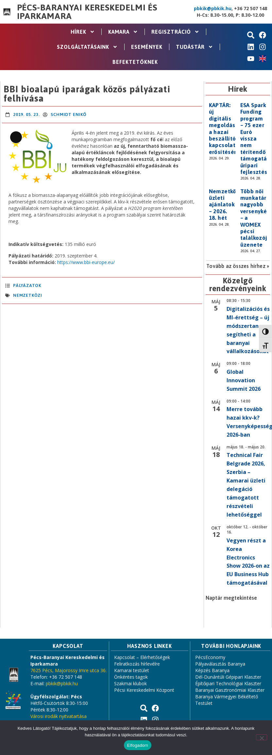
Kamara (123, 32)
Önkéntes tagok (131, 677)
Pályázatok (27, 285)
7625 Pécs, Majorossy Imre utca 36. (68, 670)
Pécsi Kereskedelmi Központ (144, 690)
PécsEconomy (210, 657)
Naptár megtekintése (231, 598)
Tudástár (194, 47)
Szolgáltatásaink (87, 47)
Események (146, 47)
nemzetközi (27, 295)
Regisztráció (175, 32)
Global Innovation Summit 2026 (244, 380)
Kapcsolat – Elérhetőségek (142, 657)
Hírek (83, 32)
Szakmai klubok (130, 683)
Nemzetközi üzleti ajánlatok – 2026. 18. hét (225, 204)
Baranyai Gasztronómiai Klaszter (229, 690)
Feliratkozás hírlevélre (137, 664)
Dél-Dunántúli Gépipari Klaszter (228, 677)
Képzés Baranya (212, 670)
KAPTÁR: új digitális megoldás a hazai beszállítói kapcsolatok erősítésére (225, 128)
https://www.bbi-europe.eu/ (86, 262)
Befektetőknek (135, 62)
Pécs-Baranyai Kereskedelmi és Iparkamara (87, 12)
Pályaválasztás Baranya (220, 664)
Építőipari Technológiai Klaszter (228, 683)
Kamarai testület (131, 670)
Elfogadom (137, 745)
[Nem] (261, 737)
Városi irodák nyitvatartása (58, 716)
